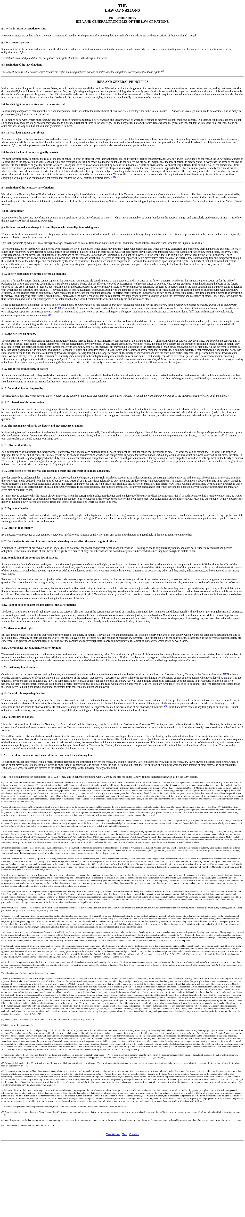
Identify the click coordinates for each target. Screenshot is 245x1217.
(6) (13, 418)
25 (4, 667)
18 (4, 508)
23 (4, 628)
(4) (59, 307)
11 (4, 333)
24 (4, 647)
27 (4, 716)
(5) (49, 314)
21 (4, 557)
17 (4, 470)
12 (4, 368)
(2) (114, 177)
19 (4, 527)
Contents (134, 1134)
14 (4, 402)
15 (4, 425)
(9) (165, 706)
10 (4, 273)
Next (124, 1134)
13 (4, 388)
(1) (162, 71)
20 (4, 541)
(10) (153, 723)
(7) (86, 597)
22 (4, 604)
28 (4, 755)
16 (4, 445)
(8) (224, 673)
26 (4, 693)
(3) (194, 200)
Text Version (113, 1134)
